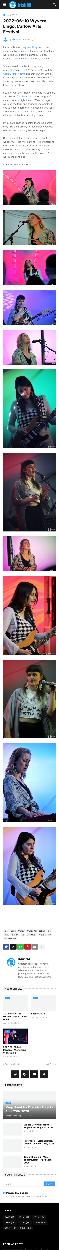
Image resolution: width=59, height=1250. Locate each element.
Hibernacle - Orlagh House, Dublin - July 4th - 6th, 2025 (39, 1142)
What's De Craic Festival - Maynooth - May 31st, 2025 (38, 1126)
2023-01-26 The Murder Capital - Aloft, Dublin (15, 1016)
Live (22, 935)
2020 (39, 1217)
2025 (25, 1228)
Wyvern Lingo (30, 47)
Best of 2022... (39, 1013)
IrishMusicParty (11, 935)
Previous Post (12, 1064)
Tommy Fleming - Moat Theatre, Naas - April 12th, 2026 (38, 1160)
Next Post (49, 1064)
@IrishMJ (24, 959)
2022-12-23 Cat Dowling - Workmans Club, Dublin (14, 1050)
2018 (9, 1217)
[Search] (24, 1183)
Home (6, 15)
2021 (10, 1222)
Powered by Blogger (15, 1193)
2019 (24, 1217)
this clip (29, 58)
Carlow (21, 931)
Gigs (49, 931)
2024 (10, 1228)
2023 (40, 1222)
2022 (14, 15)
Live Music (32, 935)
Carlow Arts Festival (14, 73)
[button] (4, 4)
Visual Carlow (28, 96)
